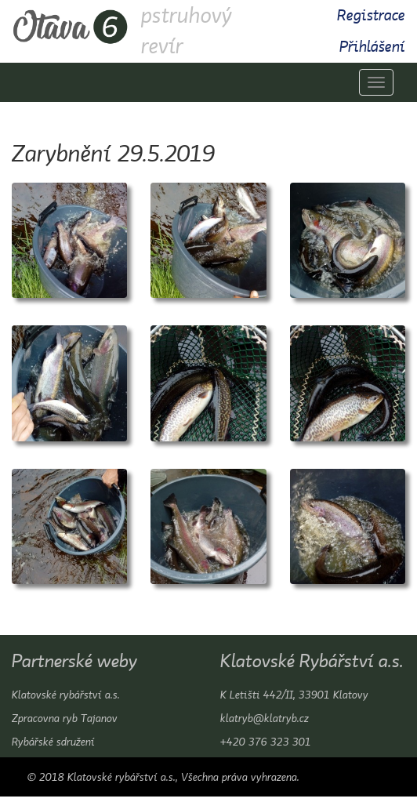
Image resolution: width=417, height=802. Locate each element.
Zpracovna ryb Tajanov (65, 718)
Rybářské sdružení (53, 741)
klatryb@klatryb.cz (264, 718)
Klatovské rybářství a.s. (66, 694)
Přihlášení (372, 47)
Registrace (371, 15)
